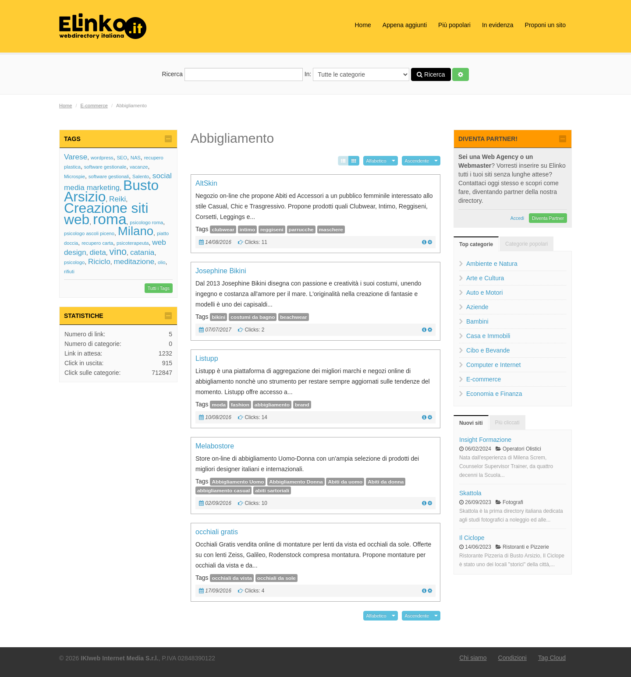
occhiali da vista (232, 578)
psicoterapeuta (133, 243)
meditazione (134, 261)
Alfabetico (376, 160)
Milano (135, 231)
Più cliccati (507, 423)
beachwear (293, 317)
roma (110, 219)
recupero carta (97, 243)
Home (362, 24)
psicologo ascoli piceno (89, 233)
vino (118, 251)
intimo (247, 229)
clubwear (223, 229)
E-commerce (94, 105)
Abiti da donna (386, 482)
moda (219, 405)
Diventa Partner (548, 218)
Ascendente (417, 160)
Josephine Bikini (220, 271)
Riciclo (99, 261)
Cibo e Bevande (488, 350)
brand (302, 405)
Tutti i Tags (159, 288)
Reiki (117, 198)
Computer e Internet (493, 364)
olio (161, 262)
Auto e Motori (484, 292)
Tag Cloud (552, 658)
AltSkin (206, 183)
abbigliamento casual (223, 490)
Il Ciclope (472, 537)
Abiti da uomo (345, 482)
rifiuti (69, 271)
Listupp (206, 358)
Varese (75, 156)
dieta (97, 252)
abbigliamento (272, 405)
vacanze (139, 166)
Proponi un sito (545, 24)
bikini (218, 317)
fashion (240, 405)
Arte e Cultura (485, 278)
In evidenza (498, 24)
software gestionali (109, 176)
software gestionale (105, 166)
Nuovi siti (471, 423)
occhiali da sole (276, 578)
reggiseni (272, 229)
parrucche (301, 229)
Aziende (477, 306)
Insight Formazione (485, 439)
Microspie (74, 176)
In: (357, 74)
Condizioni (512, 658)
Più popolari (454, 24)
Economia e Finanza (494, 393)
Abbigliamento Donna (296, 482)
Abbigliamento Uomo (238, 482)
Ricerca (232, 74)
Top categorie (476, 244)
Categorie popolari (526, 244)
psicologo (74, 262)
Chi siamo (472, 658)
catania (142, 252)
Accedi (517, 218)
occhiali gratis (216, 532)
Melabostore (214, 446)
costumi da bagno (252, 317)
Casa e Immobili (488, 335)
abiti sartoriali (272, 490)
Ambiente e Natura (492, 263)
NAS (136, 157)
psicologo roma (146, 222)
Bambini (477, 321)
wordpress (102, 157)
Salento (140, 176)
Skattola (470, 493)
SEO (122, 157)
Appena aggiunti (405, 24)
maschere (331, 229)
